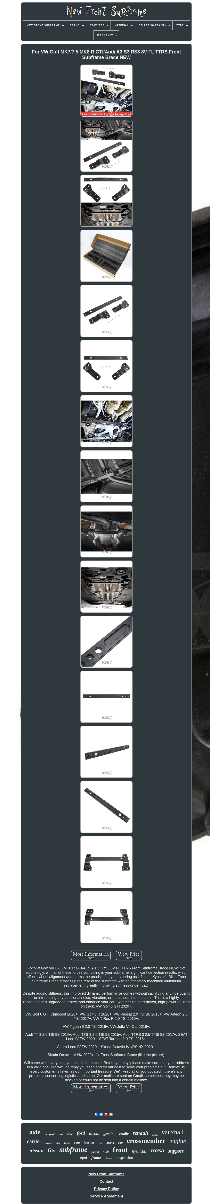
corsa (157, 1150)
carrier (34, 1141)
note (70, 1134)
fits (51, 1150)
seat (61, 1134)
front (120, 1150)
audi (106, 1152)
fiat (58, 1142)
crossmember (146, 1140)
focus (67, 1142)
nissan (36, 1151)
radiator (49, 1143)
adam (155, 1135)
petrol (95, 1152)
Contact (106, 1181)
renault (140, 1133)
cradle (124, 1134)
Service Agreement (106, 1196)
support (176, 1151)
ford (81, 1133)
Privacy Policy (106, 1189)
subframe (73, 1150)
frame (96, 1157)
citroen (108, 1158)
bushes (89, 1142)
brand (110, 1142)
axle (35, 1132)
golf (120, 1142)
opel (83, 1157)
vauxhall (173, 1132)
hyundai (139, 1151)
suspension (124, 1157)
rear (77, 1142)
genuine (109, 1134)
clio (100, 1143)
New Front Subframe (106, 1174)
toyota (94, 1133)
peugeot (50, 1134)
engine (178, 1141)
